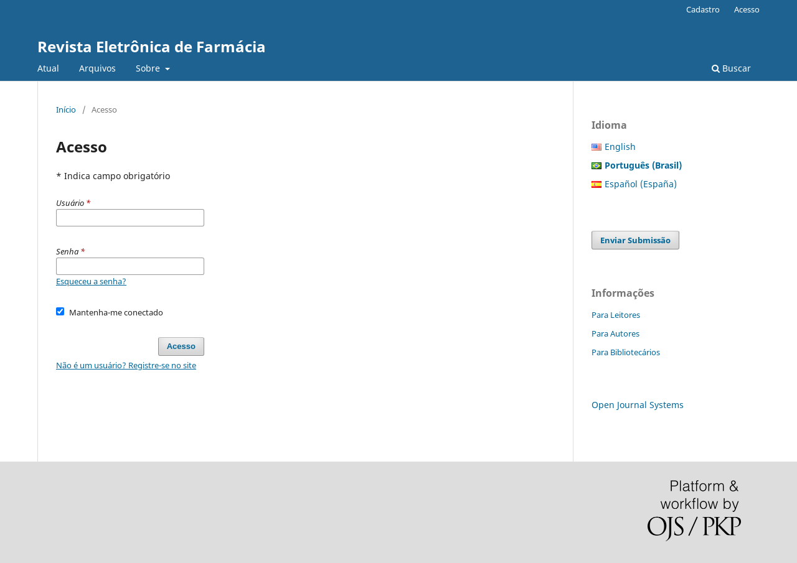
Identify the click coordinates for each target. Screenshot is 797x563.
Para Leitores (616, 314)
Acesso (747, 9)
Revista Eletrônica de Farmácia (151, 46)
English (620, 146)
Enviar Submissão (635, 240)
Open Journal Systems (638, 405)
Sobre (149, 68)
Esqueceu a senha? (91, 281)
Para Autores (615, 333)
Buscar (731, 68)
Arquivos (97, 68)
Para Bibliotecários (626, 352)
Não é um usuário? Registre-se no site (126, 365)
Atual (48, 68)
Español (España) (641, 184)
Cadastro (703, 9)
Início (66, 109)
